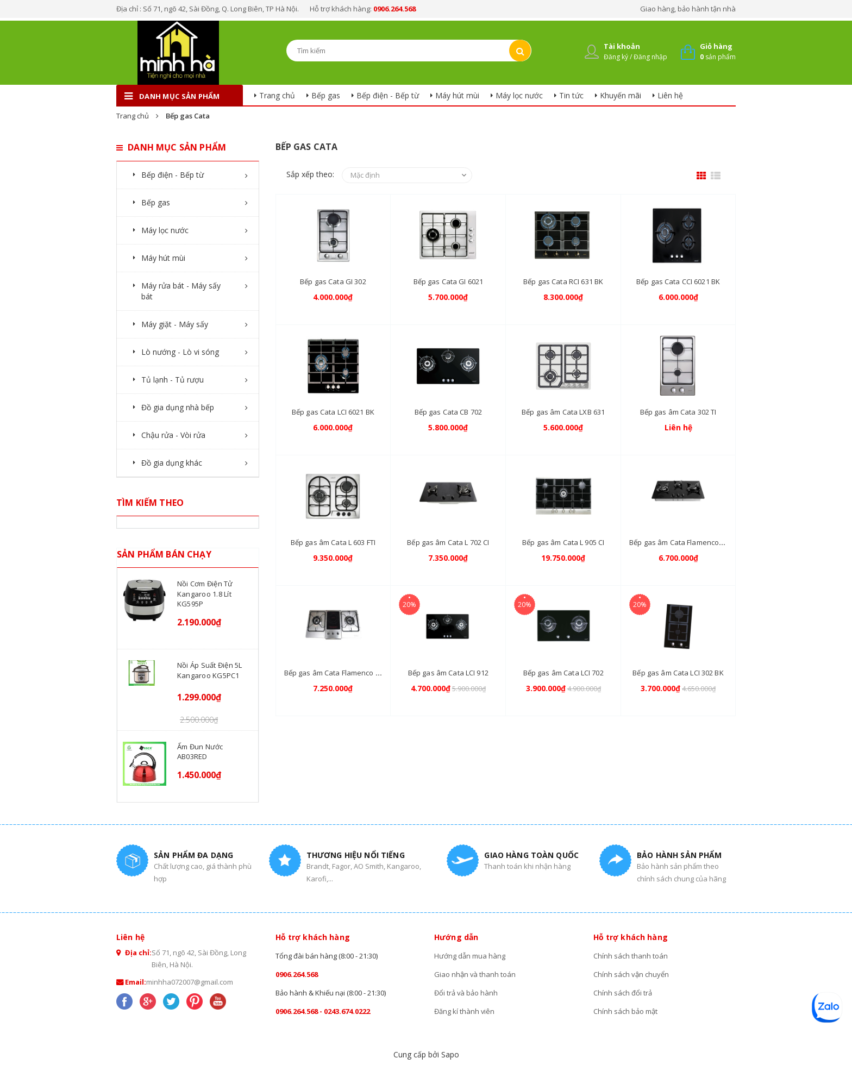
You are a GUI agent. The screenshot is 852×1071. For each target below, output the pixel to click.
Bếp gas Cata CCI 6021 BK (678, 281)
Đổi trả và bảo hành (466, 993)
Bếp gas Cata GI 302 (333, 281)
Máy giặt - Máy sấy (174, 324)
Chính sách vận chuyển (631, 974)
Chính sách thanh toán (630, 956)
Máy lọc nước (519, 95)
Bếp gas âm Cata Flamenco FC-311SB (690, 542)
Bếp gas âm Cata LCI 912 (448, 673)
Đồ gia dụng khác (171, 463)
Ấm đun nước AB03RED (200, 751)
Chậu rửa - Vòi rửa (173, 435)
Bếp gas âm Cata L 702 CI (448, 542)
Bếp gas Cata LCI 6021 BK (333, 412)
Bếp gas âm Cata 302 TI (678, 412)
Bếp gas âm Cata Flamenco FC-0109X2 (346, 673)
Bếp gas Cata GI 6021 (449, 281)
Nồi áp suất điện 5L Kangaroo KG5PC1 (209, 670)
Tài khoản (622, 46)
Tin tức (571, 95)
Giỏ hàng (716, 46)
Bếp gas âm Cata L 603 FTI (333, 542)
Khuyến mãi (620, 95)
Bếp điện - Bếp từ (387, 95)
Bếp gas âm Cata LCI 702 (563, 673)
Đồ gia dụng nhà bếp (177, 407)
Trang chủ (277, 95)
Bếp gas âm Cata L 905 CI (563, 542)
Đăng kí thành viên (464, 1011)
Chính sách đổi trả (622, 993)
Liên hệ (670, 95)
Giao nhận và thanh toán (475, 974)
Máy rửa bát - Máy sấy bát (181, 291)
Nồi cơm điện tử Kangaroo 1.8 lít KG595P (205, 593)
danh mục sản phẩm (179, 96)
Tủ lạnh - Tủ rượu (172, 379)
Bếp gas (325, 95)
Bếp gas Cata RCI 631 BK (563, 281)
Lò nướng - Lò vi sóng (180, 352)
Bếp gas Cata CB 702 (448, 412)
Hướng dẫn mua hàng (469, 956)
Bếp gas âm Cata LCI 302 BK (677, 673)
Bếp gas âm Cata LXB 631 (563, 412)
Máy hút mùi (457, 95)
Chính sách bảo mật (625, 1011)
